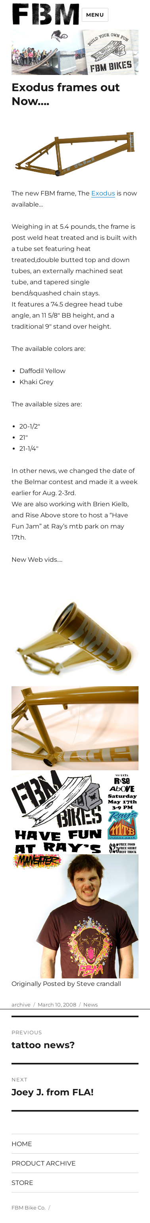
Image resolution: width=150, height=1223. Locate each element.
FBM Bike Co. (29, 1207)
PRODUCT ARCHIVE (44, 1163)
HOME (22, 1144)
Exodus (103, 193)
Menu (95, 14)
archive (21, 1004)
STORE (22, 1183)
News (90, 1004)
